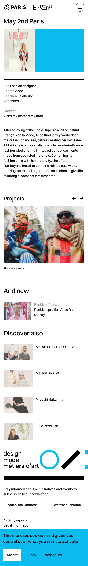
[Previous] (74, 198)
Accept (12, 555)
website (10, 116)
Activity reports (15, 520)
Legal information (17, 525)
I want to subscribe (66, 505)
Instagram (26, 116)
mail (39, 116)
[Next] (81, 198)
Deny (32, 555)
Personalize (53, 555)
